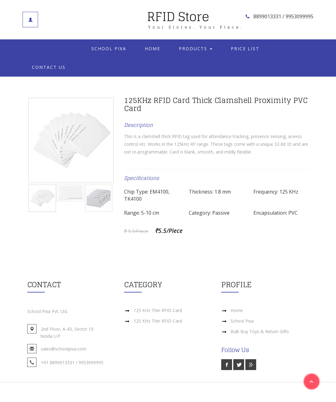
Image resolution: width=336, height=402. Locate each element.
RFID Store (195, 17)
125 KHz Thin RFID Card (158, 310)
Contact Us (49, 67)
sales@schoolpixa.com (63, 349)
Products (195, 48)
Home (152, 48)
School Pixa (108, 48)
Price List (245, 48)
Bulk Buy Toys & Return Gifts (259, 331)
